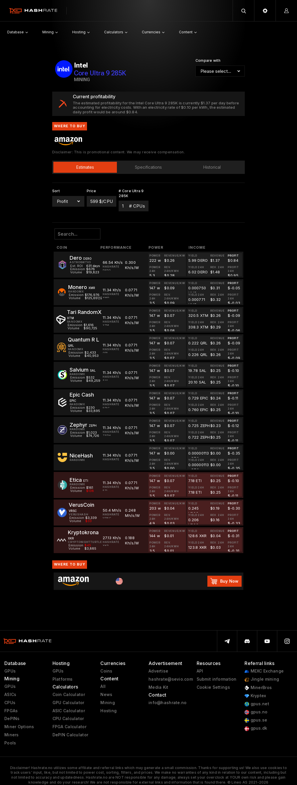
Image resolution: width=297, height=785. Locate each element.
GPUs (10, 671)
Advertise (158, 671)
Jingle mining (262, 679)
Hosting (108, 710)
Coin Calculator (68, 694)
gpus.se (256, 720)
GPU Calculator (68, 702)
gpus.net (257, 704)
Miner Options (19, 726)
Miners (11, 735)
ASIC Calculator (68, 710)
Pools (10, 743)
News (106, 694)
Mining (107, 702)
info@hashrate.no (167, 702)
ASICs (10, 694)
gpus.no (256, 712)
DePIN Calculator (70, 735)
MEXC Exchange (264, 671)
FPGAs (11, 710)
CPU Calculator (68, 718)
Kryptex (255, 695)
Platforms (62, 679)
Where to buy (69, 564)
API (200, 671)
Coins (106, 671)
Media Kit (158, 687)
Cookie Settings (213, 687)
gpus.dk (256, 728)
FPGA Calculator (69, 726)
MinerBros (258, 687)
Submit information (217, 679)
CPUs (9, 702)
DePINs (12, 718)
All (103, 686)
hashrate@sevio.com (170, 679)
